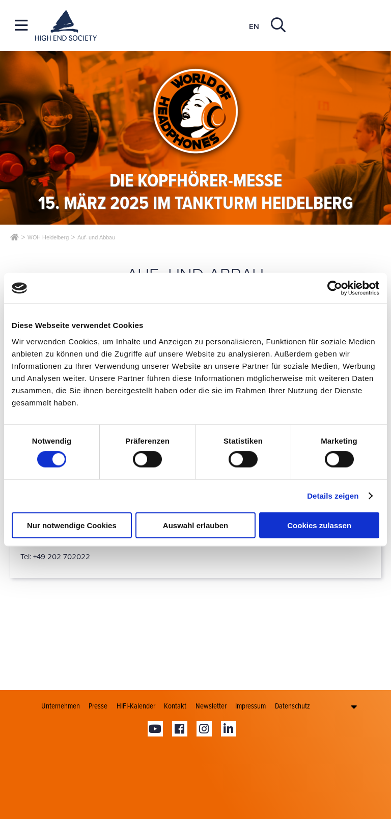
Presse (98, 706)
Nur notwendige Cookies (72, 525)
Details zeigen (332, 496)
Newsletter (211, 706)
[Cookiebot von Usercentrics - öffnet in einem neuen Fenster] (334, 288)
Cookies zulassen (319, 525)
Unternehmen (60, 706)
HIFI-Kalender (136, 706)
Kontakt (175, 706)
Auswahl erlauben (195, 525)
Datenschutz (292, 706)
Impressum (250, 706)
